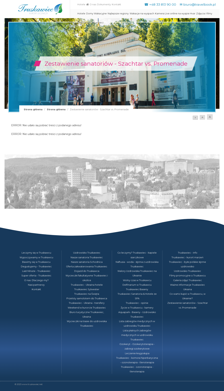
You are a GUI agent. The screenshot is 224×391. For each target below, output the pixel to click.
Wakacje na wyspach (142, 13)
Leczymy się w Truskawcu (36, 252)
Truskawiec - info (187, 252)
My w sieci (97, 22)
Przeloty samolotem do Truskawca (86, 298)
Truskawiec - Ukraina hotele (87, 284)
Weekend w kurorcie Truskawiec (87, 307)
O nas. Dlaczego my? (36, 280)
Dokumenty (104, 4)
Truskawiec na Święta (86, 294)
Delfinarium (84, 22)
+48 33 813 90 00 (162, 4)
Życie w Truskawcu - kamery (137, 307)
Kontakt (116, 4)
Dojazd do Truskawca (86, 271)
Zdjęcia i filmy (204, 13)
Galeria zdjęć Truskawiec (187, 280)
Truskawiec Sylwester (86, 289)
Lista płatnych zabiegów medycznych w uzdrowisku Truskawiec (137, 335)
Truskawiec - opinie (137, 303)
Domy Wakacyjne (96, 13)
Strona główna (33, 109)
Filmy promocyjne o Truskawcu (187, 275)
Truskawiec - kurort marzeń (187, 257)
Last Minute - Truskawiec (36, 271)
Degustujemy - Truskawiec (36, 266)
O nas (93, 4)
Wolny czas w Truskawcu (137, 280)
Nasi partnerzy (36, 284)
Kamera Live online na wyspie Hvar (175, 13)
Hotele (81, 4)
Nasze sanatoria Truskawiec (87, 257)
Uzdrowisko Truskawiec (86, 252)
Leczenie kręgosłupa (137, 353)
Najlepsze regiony (118, 13)
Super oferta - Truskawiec (36, 275)
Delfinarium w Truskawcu (137, 284)
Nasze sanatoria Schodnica (87, 262)
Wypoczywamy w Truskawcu (36, 257)
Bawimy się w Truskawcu (36, 262)
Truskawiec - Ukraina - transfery (87, 303)
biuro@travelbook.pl (199, 4)
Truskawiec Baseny (137, 289)
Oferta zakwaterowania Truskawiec (86, 266)
